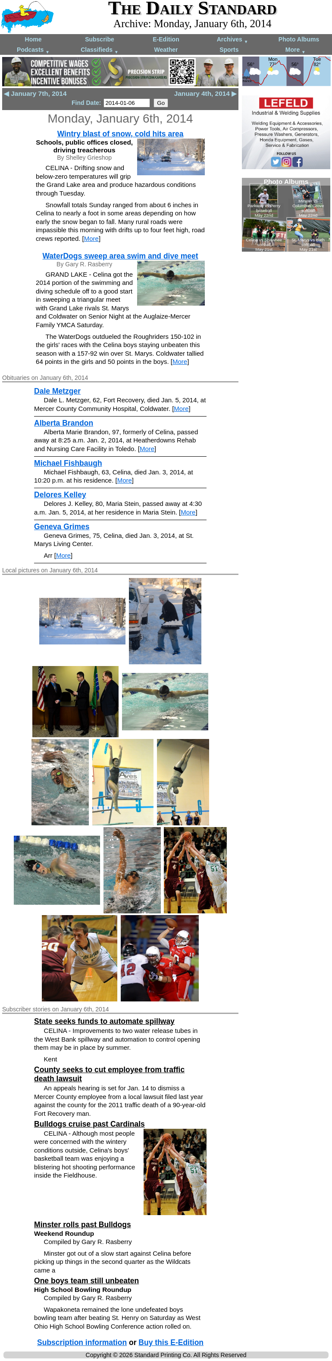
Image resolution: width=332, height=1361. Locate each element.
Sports (228, 49)
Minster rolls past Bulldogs (82, 1224)
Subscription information (82, 1342)
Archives (232, 40)
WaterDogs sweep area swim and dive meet (120, 256)
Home (33, 39)
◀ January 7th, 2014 (35, 93)
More (295, 50)
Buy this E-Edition (171, 1342)
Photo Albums (299, 39)
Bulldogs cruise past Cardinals (89, 1124)
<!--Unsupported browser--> (286, 215)
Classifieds (100, 50)
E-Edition (166, 39)
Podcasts (33, 50)
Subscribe (99, 39)
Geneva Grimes (61, 526)
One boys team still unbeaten (86, 1280)
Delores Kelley (60, 494)
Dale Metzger (57, 391)
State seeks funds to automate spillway (104, 1021)
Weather (166, 49)
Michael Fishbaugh (68, 463)
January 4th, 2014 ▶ (205, 93)
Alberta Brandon (63, 423)
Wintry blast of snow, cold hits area (120, 133)
